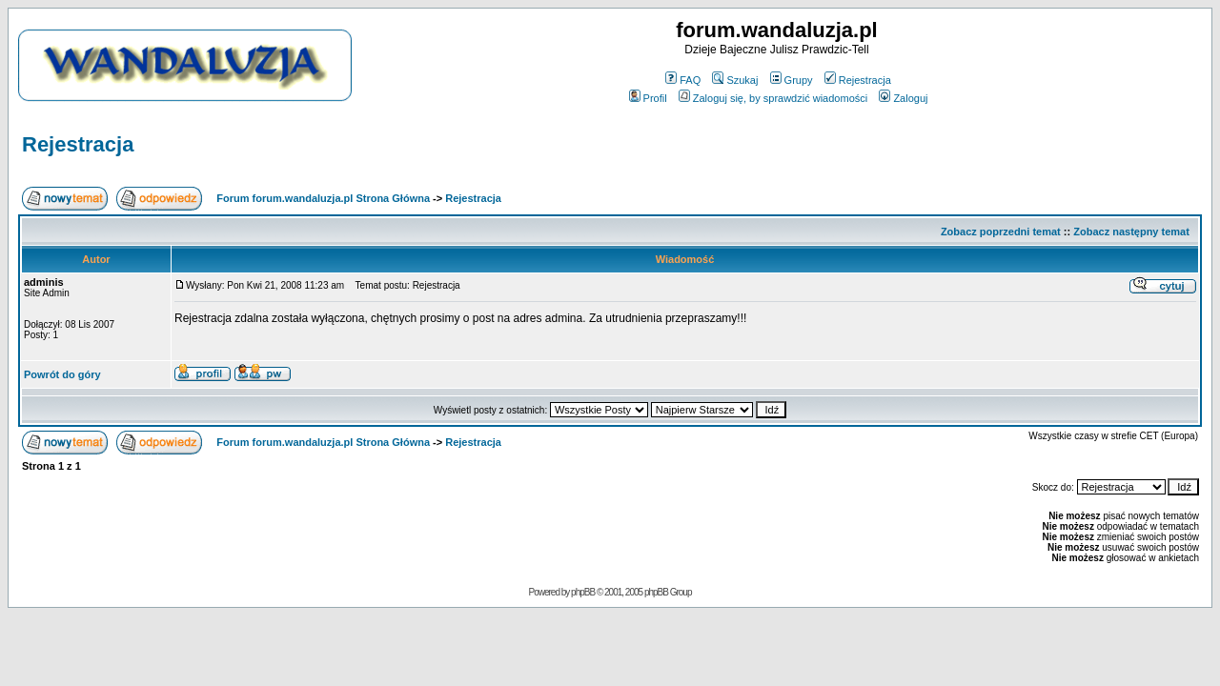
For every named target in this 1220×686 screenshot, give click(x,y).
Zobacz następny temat (1131, 231)
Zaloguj (903, 98)
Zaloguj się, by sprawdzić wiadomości (773, 98)
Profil (648, 98)
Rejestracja (857, 80)
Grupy (791, 80)
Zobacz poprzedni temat (1001, 231)
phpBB (583, 592)
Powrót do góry (62, 374)
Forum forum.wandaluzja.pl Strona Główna (323, 198)
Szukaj (735, 80)
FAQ (683, 80)
